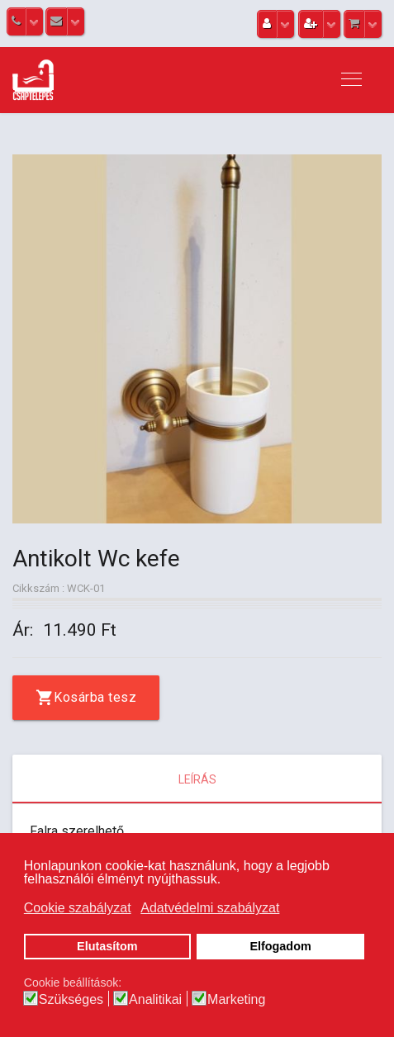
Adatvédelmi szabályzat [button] (209, 908)
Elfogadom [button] (280, 946)
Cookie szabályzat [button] (77, 908)
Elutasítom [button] (107, 946)
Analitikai (155, 999)
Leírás (197, 779)
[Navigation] (351, 80)
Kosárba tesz (95, 697)
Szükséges (71, 999)
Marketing (236, 999)
